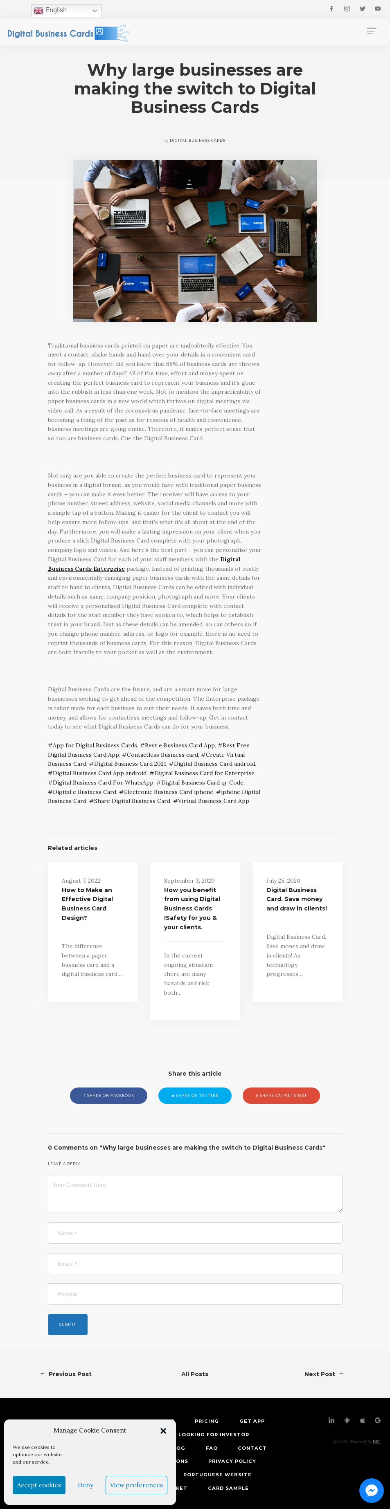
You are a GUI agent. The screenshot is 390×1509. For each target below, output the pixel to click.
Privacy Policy (232, 1461)
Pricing (207, 1421)
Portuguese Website (217, 1475)
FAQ (212, 1448)
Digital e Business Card (84, 792)
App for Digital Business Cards (95, 745)
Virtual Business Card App (213, 801)
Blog (177, 1448)
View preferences (136, 1485)
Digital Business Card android (214, 763)
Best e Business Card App (180, 745)
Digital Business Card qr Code (202, 782)
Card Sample (228, 1488)
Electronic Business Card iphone (168, 792)
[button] (163, 1431)
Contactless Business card (162, 754)
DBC (377, 1441)
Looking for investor (213, 1434)
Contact (252, 1448)
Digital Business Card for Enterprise (204, 773)
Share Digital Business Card (132, 801)
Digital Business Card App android (100, 773)
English (50, 11)
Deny (85, 1485)
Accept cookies (39, 1485)
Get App (252, 1421)
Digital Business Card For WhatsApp (103, 782)
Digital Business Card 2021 (130, 763)
